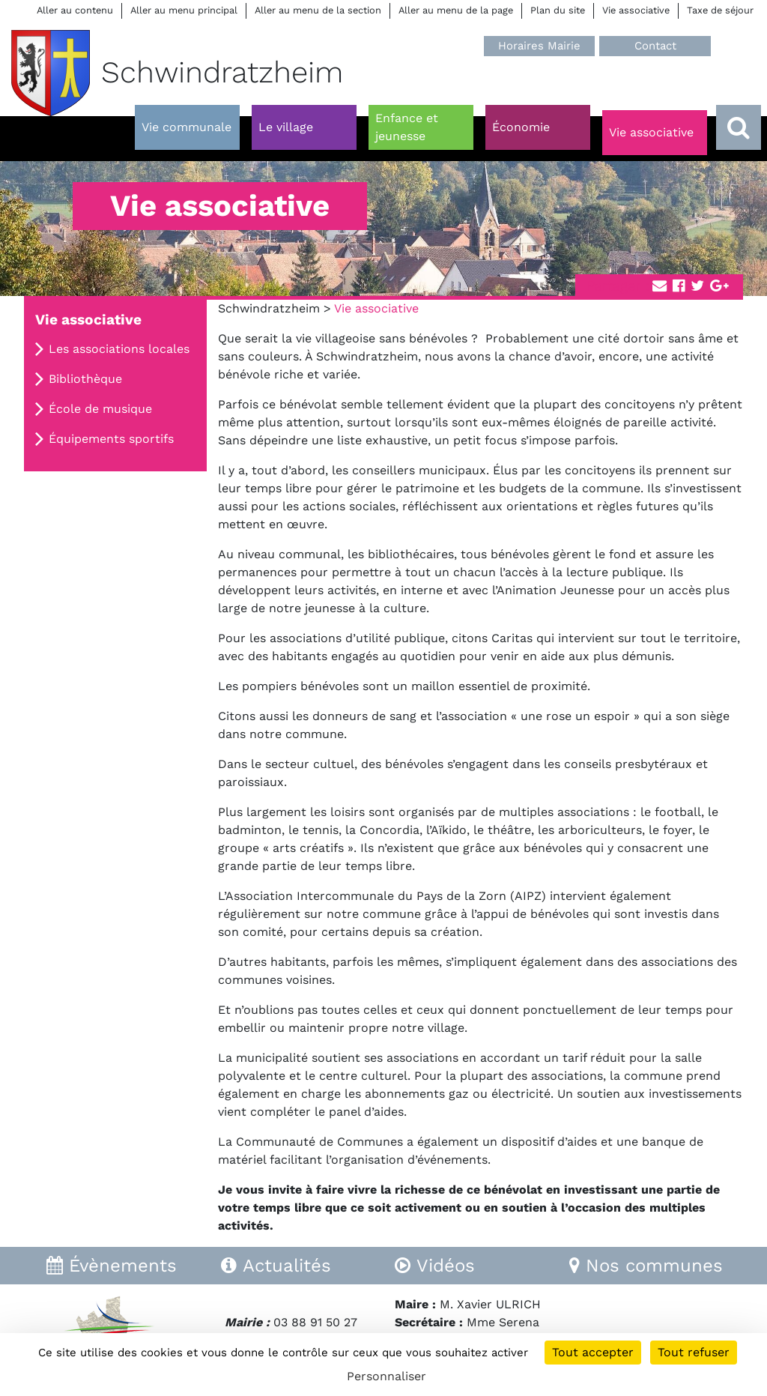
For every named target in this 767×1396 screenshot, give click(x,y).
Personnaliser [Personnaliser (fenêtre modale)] (386, 1376)
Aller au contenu (75, 10)
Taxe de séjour (720, 10)
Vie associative (636, 10)
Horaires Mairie (539, 45)
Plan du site (557, 10)
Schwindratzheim (269, 308)
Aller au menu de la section (318, 10)
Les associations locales (119, 349)
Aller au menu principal (183, 10)
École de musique (100, 409)
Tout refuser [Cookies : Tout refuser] (694, 1352)
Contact (655, 45)
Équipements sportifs (111, 439)
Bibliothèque (85, 379)
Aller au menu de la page (455, 10)
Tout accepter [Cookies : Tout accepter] (593, 1352)
